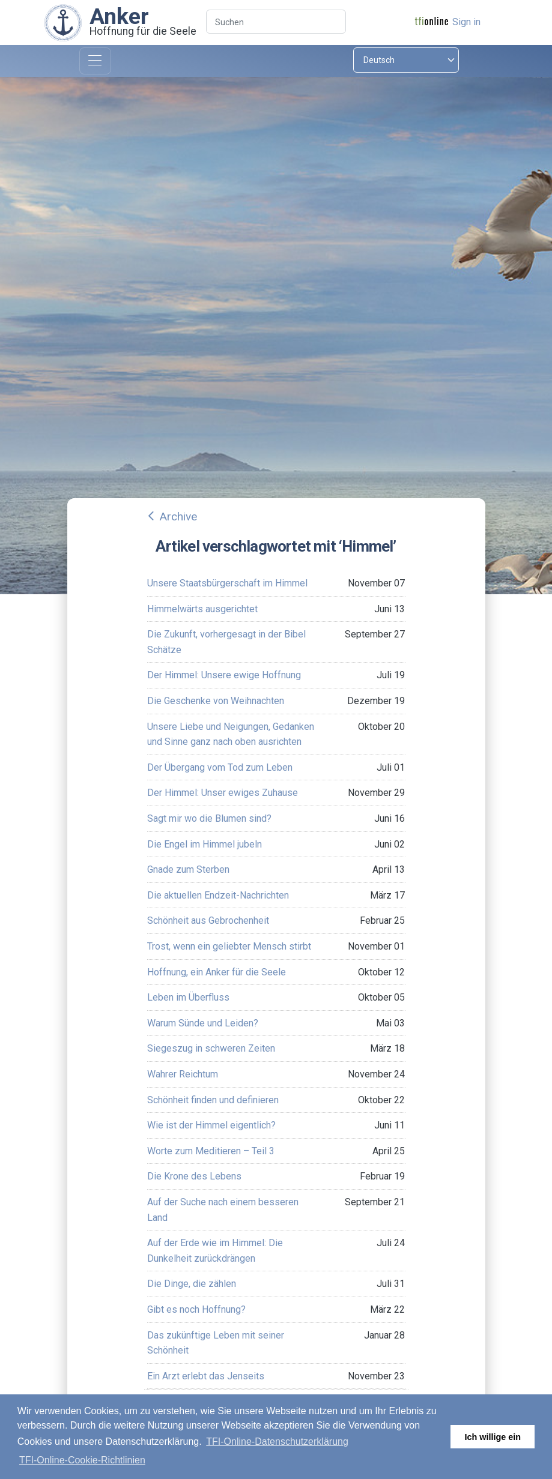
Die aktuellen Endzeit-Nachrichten (218, 895)
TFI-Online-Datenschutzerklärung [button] (277, 1441)
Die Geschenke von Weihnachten (215, 700)
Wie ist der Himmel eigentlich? (211, 1125)
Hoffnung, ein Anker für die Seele (216, 972)
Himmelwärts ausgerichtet (202, 609)
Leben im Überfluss (188, 997)
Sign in (466, 22)
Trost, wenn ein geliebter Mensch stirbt (229, 946)
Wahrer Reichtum (182, 1074)
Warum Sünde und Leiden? (202, 1023)
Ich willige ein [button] (492, 1437)
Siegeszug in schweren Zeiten (211, 1048)
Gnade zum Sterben (188, 869)
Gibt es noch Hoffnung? (196, 1309)
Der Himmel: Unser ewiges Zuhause (222, 792)
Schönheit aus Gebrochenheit (208, 920)
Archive (178, 516)
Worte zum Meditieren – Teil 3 (210, 1151)
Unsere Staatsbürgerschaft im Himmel (227, 583)
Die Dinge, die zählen (191, 1283)
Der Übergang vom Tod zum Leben (220, 767)
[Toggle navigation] (95, 60)
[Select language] (406, 60)
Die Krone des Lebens (194, 1176)
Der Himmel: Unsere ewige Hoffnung (224, 675)
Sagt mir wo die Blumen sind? (209, 818)
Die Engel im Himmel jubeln (204, 844)
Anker (119, 16)
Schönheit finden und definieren (213, 1100)
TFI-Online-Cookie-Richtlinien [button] (82, 1460)
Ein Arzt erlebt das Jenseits (205, 1376)
